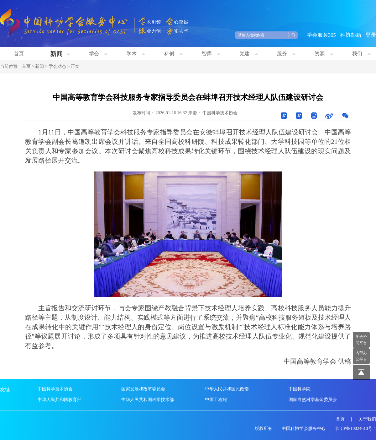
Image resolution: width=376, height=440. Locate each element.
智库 (211, 53)
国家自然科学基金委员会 (313, 399)
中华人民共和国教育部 (59, 399)
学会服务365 (321, 35)
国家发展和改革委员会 (143, 389)
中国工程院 (216, 399)
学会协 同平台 (361, 339)
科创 (173, 53)
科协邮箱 (350, 35)
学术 (136, 53)
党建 (248, 53)
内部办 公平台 (361, 356)
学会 (98, 53)
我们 (361, 53)
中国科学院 (300, 389)
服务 (286, 53)
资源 (324, 53)
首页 (19, 53)
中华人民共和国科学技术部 (147, 399)
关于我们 (367, 419)
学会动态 (57, 66)
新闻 (60, 53)
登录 (370, 35)
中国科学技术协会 (55, 389)
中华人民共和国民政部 (227, 389)
